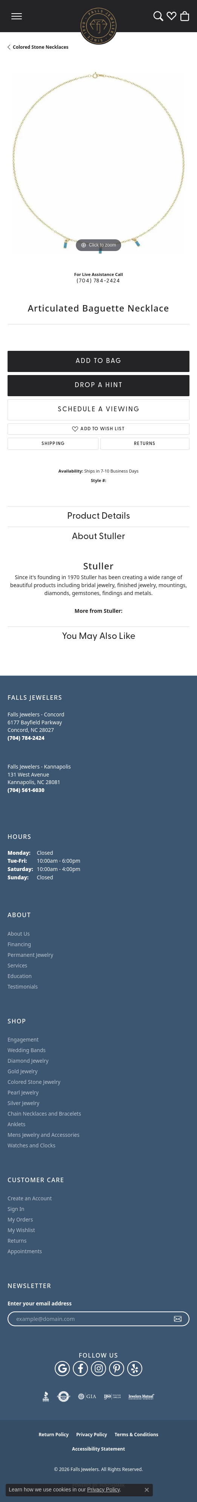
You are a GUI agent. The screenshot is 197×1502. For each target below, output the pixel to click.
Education (20, 976)
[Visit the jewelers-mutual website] (141, 1396)
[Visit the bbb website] (46, 1396)
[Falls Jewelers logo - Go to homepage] (98, 25)
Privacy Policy (91, 1434)
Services (17, 965)
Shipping (53, 444)
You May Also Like (98, 636)
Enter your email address (40, 1303)
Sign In (16, 1208)
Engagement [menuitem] (23, 1039)
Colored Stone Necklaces (40, 47)
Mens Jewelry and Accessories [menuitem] (43, 1134)
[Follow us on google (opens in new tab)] (62, 1368)
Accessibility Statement (98, 1449)
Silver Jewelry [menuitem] (23, 1103)
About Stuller (98, 536)
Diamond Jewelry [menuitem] (28, 1060)
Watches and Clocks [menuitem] (31, 1145)
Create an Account (30, 1198)
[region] (98, 163)
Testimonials (23, 986)
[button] (158, 16)
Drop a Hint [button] (99, 385)
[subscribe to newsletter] (178, 1319)
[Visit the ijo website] (112, 1396)
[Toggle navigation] (16, 16)
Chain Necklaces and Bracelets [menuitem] (44, 1113)
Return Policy (53, 1434)
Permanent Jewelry (30, 954)
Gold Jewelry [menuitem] (23, 1071)
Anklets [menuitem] (16, 1124)
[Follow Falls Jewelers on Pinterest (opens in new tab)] (116, 1368)
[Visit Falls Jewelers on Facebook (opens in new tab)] (80, 1368)
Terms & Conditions (137, 1434)
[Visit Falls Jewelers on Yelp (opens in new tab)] (134, 1368)
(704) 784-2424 (98, 281)
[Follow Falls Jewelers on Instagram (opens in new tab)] (98, 1368)
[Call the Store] (26, 737)
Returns (144, 444)
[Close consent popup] (147, 1490)
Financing (19, 944)
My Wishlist (21, 1230)
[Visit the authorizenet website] (64, 1396)
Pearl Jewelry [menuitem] (23, 1092)
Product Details (98, 516)
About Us (19, 933)
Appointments (25, 1251)
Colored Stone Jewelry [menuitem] (34, 1081)
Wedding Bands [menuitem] (27, 1050)
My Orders (20, 1219)
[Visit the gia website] (87, 1396)
